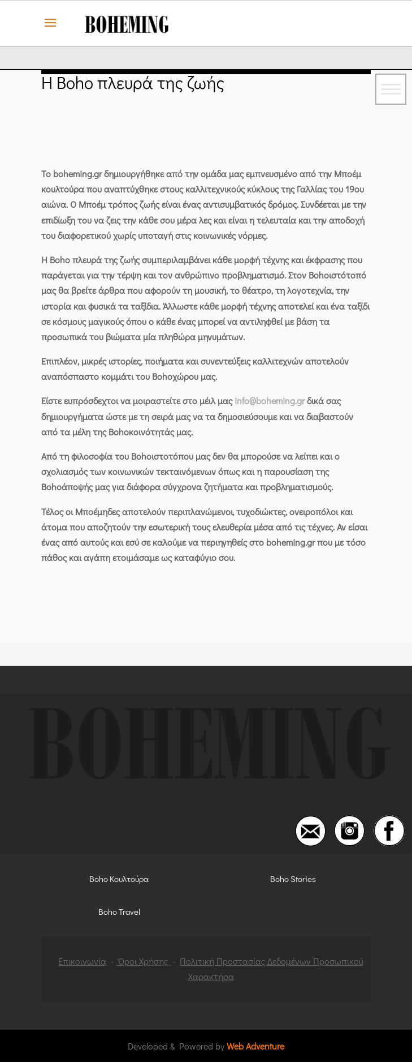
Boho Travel (119, 911)
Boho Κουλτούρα (119, 878)
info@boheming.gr (270, 400)
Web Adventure (255, 1046)
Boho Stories (293, 878)
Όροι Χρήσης (143, 961)
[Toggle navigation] (390, 89)
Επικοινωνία (82, 961)
